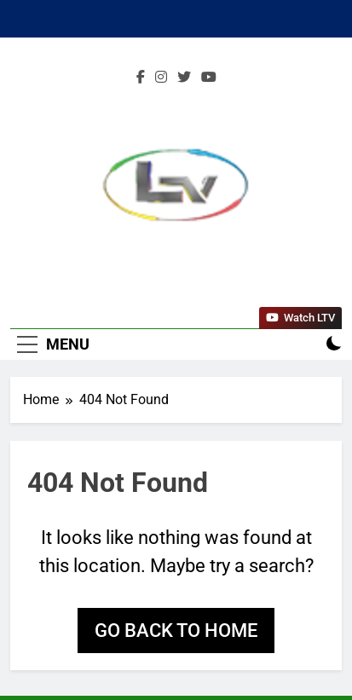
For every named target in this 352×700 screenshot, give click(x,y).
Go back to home (176, 630)
